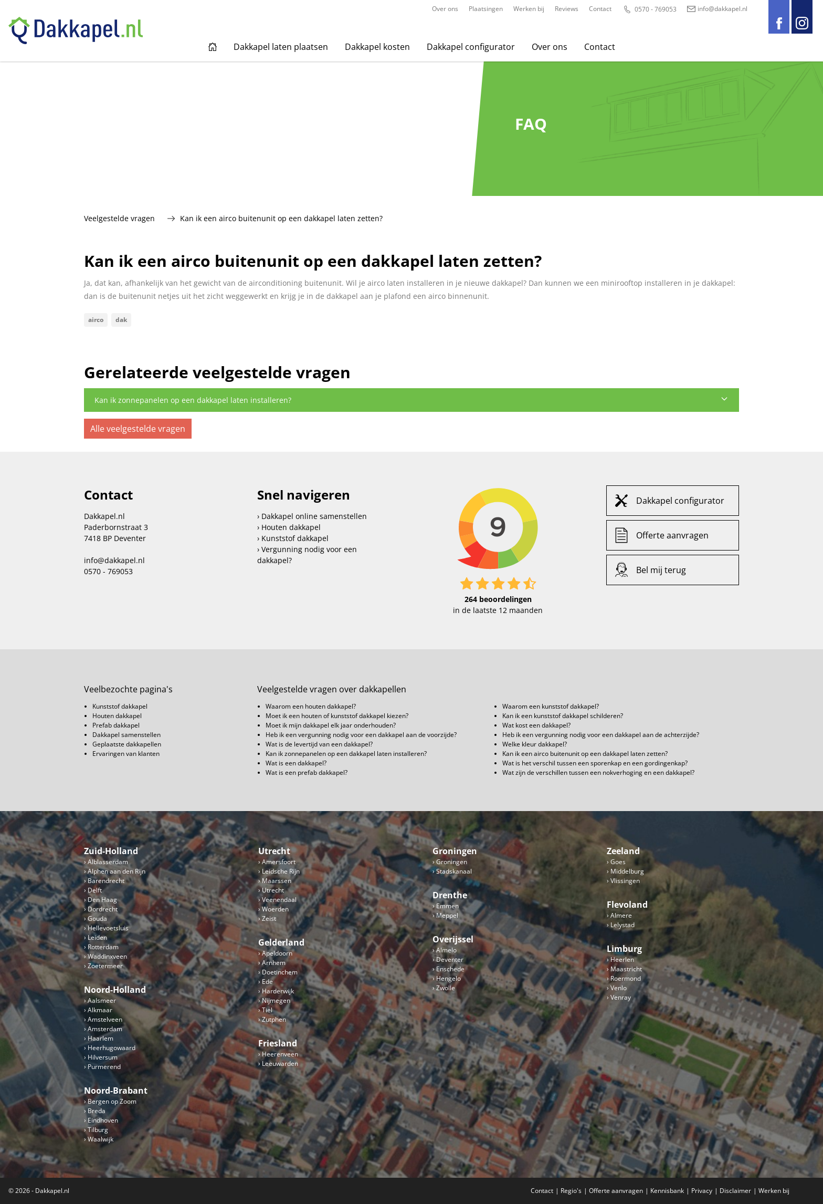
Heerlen (622, 959)
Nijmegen (276, 1000)
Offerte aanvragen (672, 535)
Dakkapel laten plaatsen (281, 47)
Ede (267, 981)
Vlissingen (625, 880)
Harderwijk (278, 991)
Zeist (269, 918)
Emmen (447, 905)
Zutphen (274, 1019)
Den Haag (102, 899)
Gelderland (281, 942)
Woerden (275, 909)
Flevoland (627, 904)
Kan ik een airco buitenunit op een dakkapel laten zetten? (585, 753)
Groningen (454, 851)
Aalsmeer (102, 1000)
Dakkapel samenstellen (126, 734)
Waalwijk (100, 1139)
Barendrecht (106, 880)
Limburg (624, 948)
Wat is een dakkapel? (296, 763)
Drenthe (449, 895)
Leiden (97, 937)
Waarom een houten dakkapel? (311, 706)
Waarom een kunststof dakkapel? (550, 706)
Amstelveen (105, 1019)
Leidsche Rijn (281, 871)
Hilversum (103, 1057)
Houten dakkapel (291, 527)
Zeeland (623, 851)
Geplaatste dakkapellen (126, 744)
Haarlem (100, 1038)
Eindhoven (103, 1120)
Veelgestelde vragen (119, 218)
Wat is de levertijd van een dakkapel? (319, 744)
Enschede (450, 968)
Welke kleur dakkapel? (534, 744)
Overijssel (452, 939)
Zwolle (445, 987)
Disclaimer (735, 1190)
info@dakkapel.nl (717, 8)
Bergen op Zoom (112, 1101)
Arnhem (274, 962)
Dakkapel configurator (471, 47)
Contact (600, 8)
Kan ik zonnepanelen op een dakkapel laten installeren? (411, 400)
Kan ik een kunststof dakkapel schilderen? (562, 715)
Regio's (571, 1190)
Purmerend (104, 1066)
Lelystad (622, 924)
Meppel (447, 915)
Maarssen (276, 880)
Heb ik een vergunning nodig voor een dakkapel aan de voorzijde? (361, 734)
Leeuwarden (280, 1063)
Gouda (97, 918)
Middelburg (627, 871)
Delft (95, 890)
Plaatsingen (486, 8)
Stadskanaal (454, 871)
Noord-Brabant (115, 1090)
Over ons (445, 8)
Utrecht (274, 851)
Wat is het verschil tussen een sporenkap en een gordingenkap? (595, 763)
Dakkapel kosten (377, 47)
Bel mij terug (661, 570)
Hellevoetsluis (108, 927)
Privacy (701, 1190)
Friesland (277, 1043)
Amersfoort (279, 861)
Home (212, 46)
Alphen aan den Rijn (116, 871)
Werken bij (528, 8)
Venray (620, 997)
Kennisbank (667, 1190)
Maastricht (626, 968)
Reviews (566, 8)
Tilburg (98, 1129)
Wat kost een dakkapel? (536, 725)
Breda (96, 1110)
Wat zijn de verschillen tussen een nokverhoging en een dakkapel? (598, 772)
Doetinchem (280, 972)
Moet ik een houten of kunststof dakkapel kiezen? (337, 715)
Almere (621, 915)
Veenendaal (279, 899)
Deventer (449, 959)
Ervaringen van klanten (126, 753)
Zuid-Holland (111, 851)
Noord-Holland (115, 989)
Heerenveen (280, 1054)
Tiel (267, 1009)
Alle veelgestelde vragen (137, 428)
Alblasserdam (108, 861)
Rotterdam (103, 946)
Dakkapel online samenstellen (314, 516)
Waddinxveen (107, 956)
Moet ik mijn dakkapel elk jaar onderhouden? (331, 725)
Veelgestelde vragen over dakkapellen (331, 689)
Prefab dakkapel (116, 725)
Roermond (625, 978)
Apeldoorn (277, 953)
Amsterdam (105, 1028)
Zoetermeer (105, 965)
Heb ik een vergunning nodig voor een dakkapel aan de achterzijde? (600, 734)
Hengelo (448, 978)
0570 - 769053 (649, 9)
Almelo (446, 950)
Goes (618, 861)
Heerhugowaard (111, 1047)
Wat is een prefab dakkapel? (306, 772)
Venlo (618, 987)
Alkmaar (100, 1009)
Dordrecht (103, 909)
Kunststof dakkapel (295, 538)
